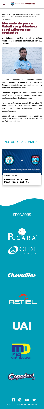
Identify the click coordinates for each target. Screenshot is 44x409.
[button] (39, 164)
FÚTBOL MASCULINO (19, 14)
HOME (4, 14)
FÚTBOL (9, 14)
